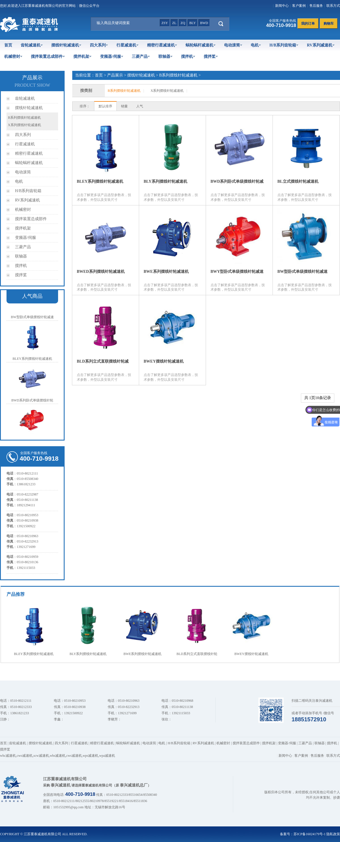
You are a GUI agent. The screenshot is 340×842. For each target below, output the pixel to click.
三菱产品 (141, 56)
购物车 (329, 23)
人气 (139, 106)
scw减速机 (41, 756)
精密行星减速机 (162, 45)
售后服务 (316, 6)
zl (174, 23)
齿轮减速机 (32, 45)
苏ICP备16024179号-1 (310, 834)
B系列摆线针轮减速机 (24, 118)
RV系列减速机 (321, 45)
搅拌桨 (211, 56)
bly (192, 23)
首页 (8, 45)
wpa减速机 (107, 756)
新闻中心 (282, 6)
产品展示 (115, 75)
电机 (256, 45)
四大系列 (99, 45)
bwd (204, 23)
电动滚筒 (233, 45)
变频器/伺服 (111, 56)
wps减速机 (90, 756)
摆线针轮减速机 (66, 45)
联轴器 (165, 56)
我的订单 (308, 23)
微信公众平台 (89, 6)
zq (182, 23)
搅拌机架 (82, 56)
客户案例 (299, 6)
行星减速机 (127, 45)
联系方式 (333, 6)
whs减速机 (57, 756)
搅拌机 (188, 56)
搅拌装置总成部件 (48, 56)
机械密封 (13, 56)
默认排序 (105, 106)
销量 (124, 106)
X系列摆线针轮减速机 (24, 125)
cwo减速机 (25, 756)
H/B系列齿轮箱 (283, 45)
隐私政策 (333, 834)
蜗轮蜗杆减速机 (201, 45)
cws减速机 (74, 756)
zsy (165, 23)
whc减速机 (8, 756)
